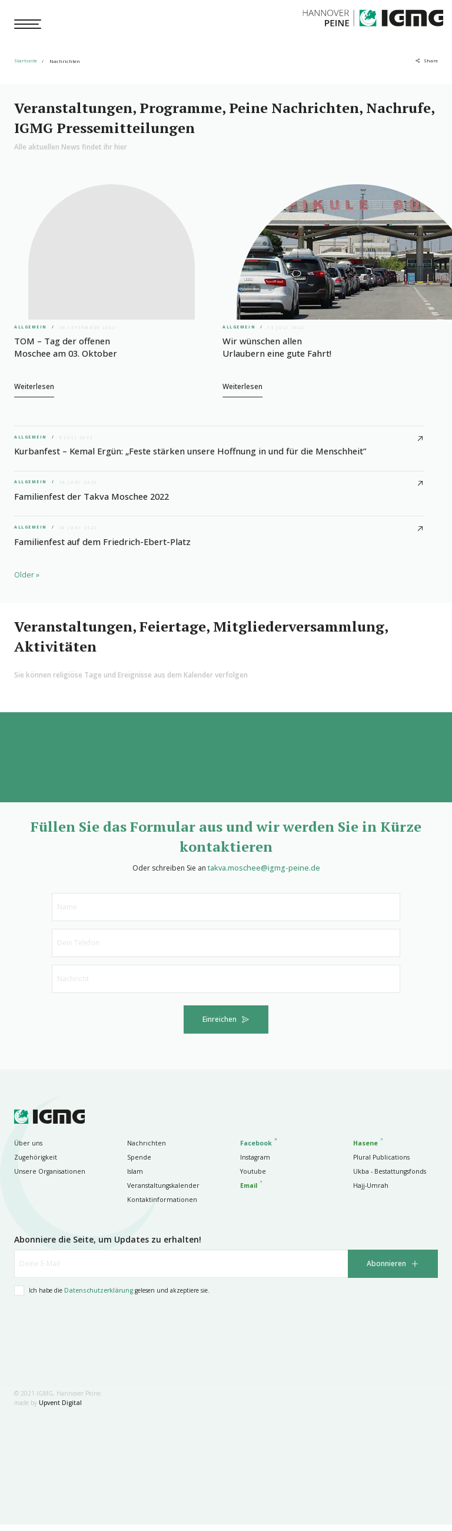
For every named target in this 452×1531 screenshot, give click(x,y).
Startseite (25, 61)
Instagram (253, 1164)
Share (431, 61)
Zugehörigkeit (33, 1164)
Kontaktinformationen (157, 1206)
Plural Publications (379, 1164)
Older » (26, 581)
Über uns (27, 1149)
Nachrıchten (144, 1149)
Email (248, 1192)
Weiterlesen (34, 384)
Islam (134, 1178)
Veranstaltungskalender (159, 1192)
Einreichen (219, 1026)
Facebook (255, 1149)
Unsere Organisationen (46, 1178)
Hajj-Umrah (369, 1192)
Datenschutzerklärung (98, 1297)
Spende (137, 1164)
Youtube (251, 1178)
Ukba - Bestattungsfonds (386, 1178)
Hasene (365, 1149)
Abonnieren (386, 1271)
